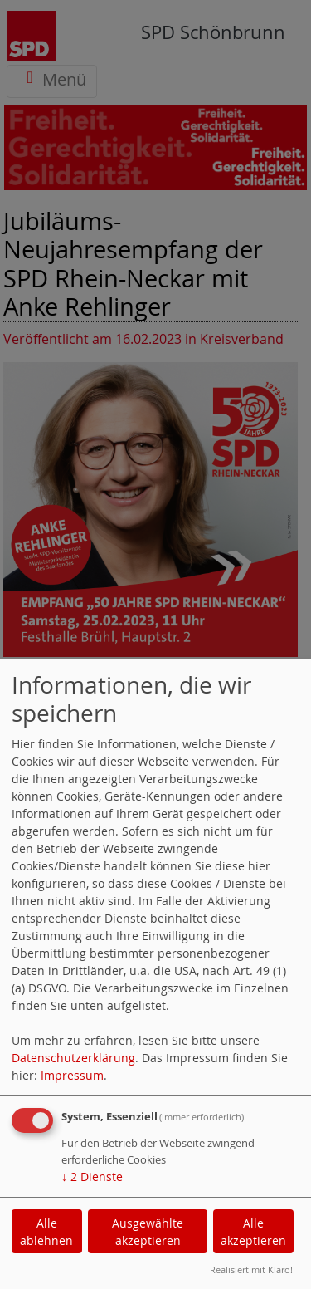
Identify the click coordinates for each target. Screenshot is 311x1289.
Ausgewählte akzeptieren (147, 1231)
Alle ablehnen (46, 1231)
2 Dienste (92, 1176)
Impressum (72, 1075)
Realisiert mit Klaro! (251, 1269)
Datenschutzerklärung (73, 1058)
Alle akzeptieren (253, 1231)
